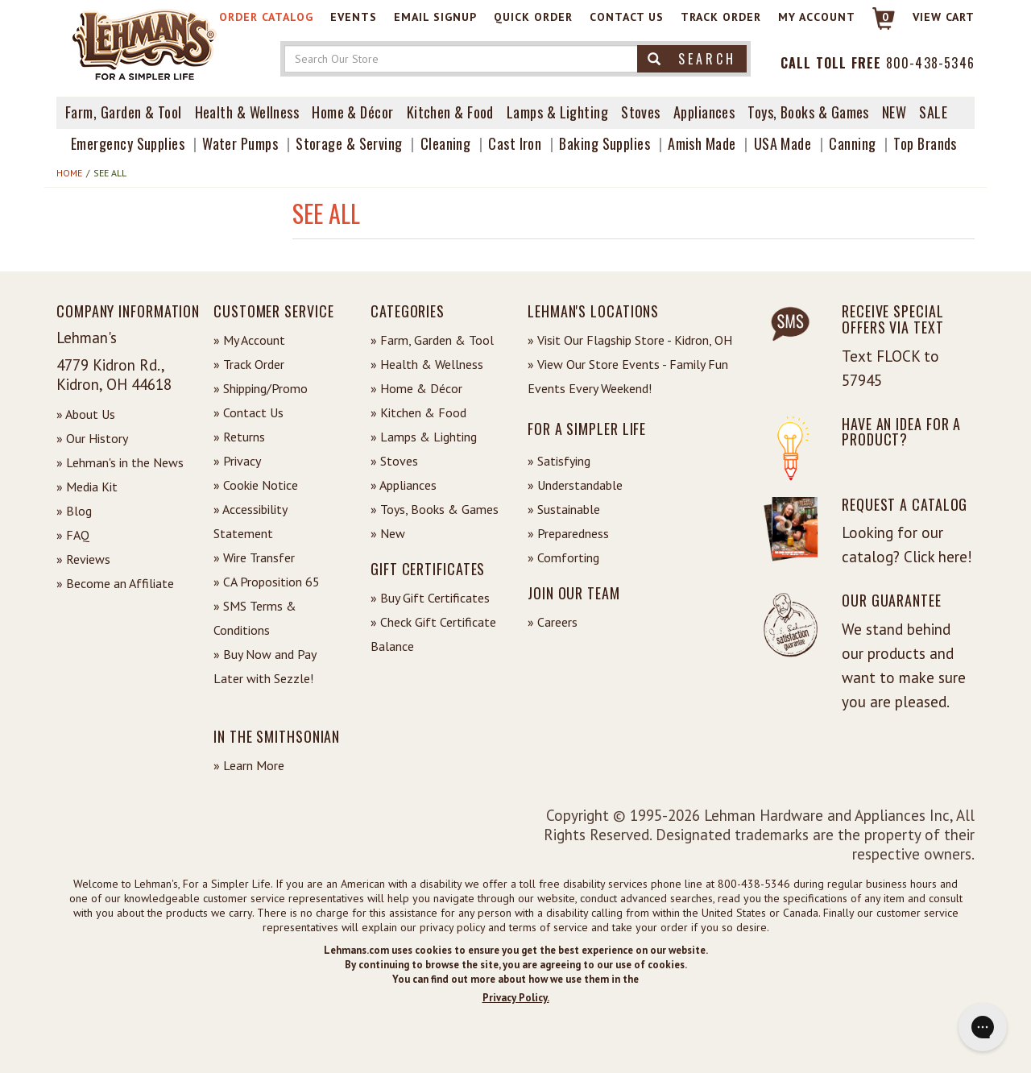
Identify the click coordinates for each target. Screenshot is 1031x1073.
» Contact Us (248, 412)
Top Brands (925, 143)
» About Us (85, 414)
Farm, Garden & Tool (123, 112)
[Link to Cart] (876, 25)
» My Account (249, 340)
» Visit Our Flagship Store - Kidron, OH (630, 340)
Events (353, 17)
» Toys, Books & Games (435, 509)
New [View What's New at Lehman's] (894, 112)
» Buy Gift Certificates (430, 598)
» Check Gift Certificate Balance (433, 634)
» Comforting (563, 557)
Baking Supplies (604, 143)
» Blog (74, 511)
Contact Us (627, 17)
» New (388, 533)
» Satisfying (559, 461)
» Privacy (237, 461)
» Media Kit (87, 486)
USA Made (783, 143)
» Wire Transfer (254, 557)
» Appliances (404, 485)
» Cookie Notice (255, 485)
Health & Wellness (247, 112)
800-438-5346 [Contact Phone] (930, 62)
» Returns (239, 437)
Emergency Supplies (127, 143)
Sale (933, 112)
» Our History (92, 438)
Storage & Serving (349, 143)
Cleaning (445, 143)
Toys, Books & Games (808, 112)
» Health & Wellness (427, 364)
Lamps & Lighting (557, 112)
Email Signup (435, 17)
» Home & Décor (416, 388)
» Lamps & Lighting (424, 437)
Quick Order (533, 17)
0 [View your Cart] (885, 17)
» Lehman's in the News (120, 462)
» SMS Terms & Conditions (254, 618)
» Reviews (83, 559)
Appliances (704, 112)
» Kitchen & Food (418, 412)
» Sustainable (564, 509)
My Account (816, 17)
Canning (852, 143)
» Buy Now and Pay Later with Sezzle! (264, 666)
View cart (944, 17)
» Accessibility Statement (250, 521)
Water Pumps (240, 143)
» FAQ (72, 535)
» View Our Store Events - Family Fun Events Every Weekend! (628, 376)
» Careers (553, 622)
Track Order (721, 17)
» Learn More (248, 765)
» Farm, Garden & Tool (432, 340)
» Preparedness (568, 533)
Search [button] (692, 58)
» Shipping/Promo (260, 388)
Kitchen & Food (450, 112)
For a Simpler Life (587, 428)
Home (69, 173)
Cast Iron (514, 143)
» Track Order (248, 364)
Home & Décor (352, 112)
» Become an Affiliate (115, 583)
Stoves (640, 112)
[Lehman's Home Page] (145, 43)
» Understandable (575, 485)
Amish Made (702, 143)
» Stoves (394, 461)
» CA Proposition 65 (266, 582)
